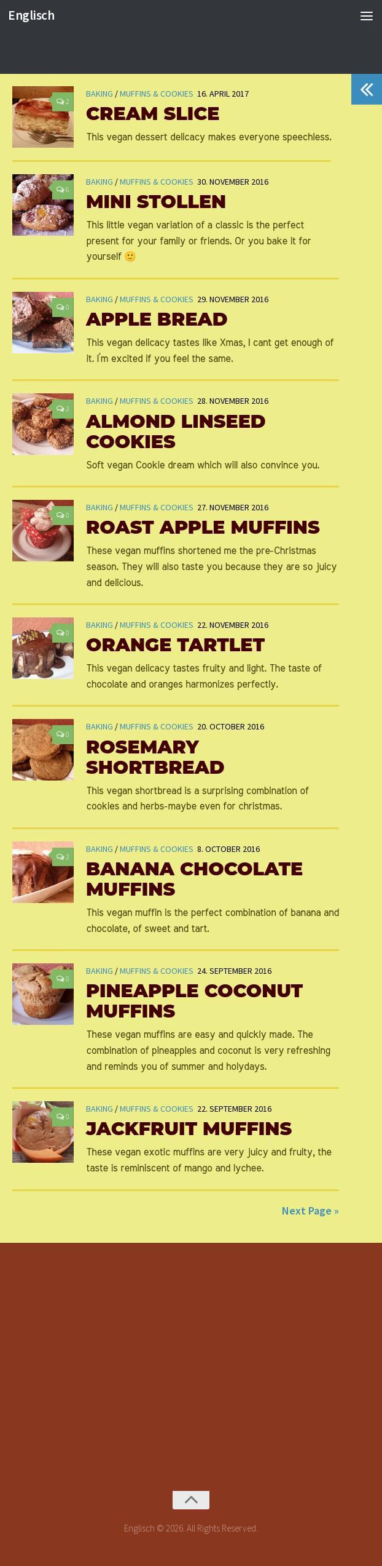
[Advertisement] (197, 1358)
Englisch (31, 15)
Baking (99, 181)
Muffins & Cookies (156, 181)
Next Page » (310, 1210)
